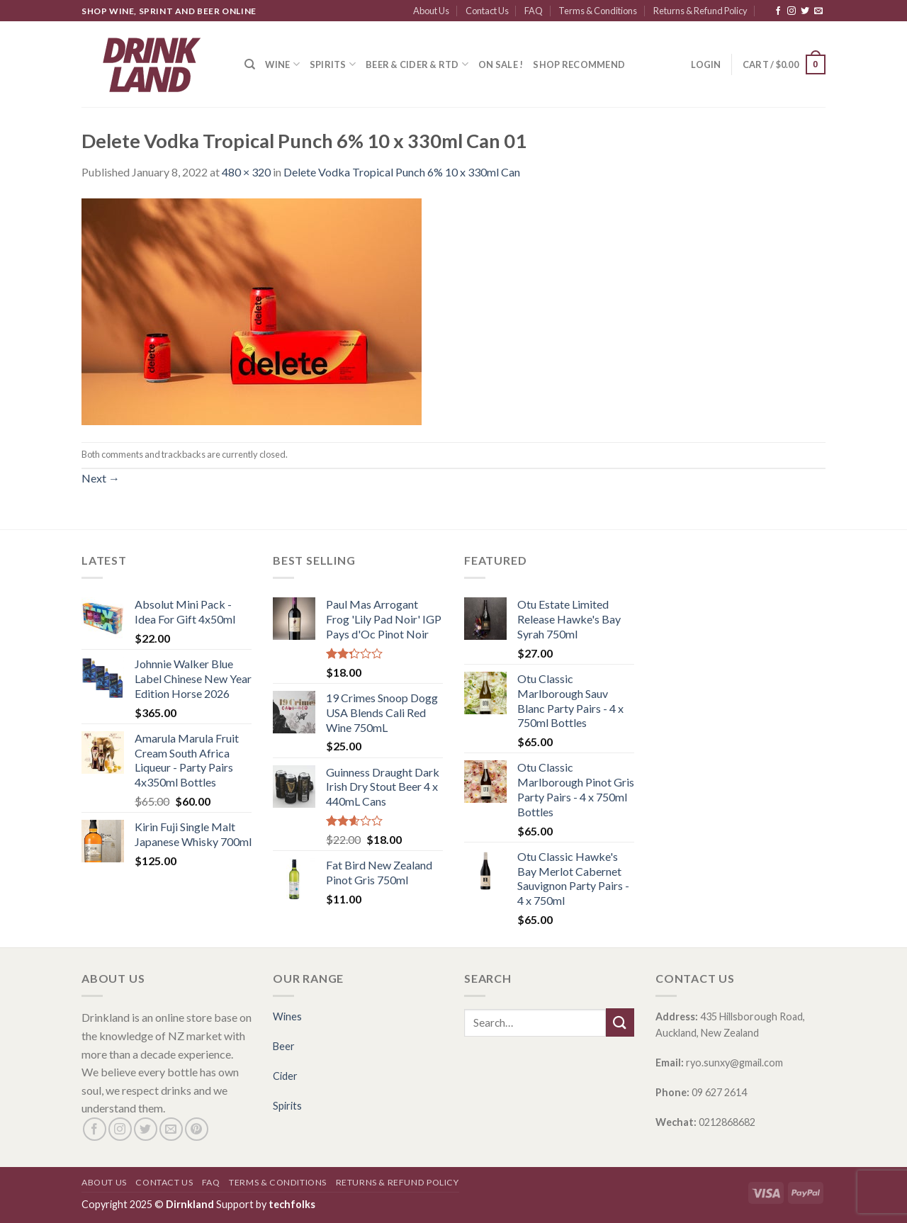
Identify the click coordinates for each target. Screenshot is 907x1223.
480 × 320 (246, 172)
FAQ (533, 10)
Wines (287, 1016)
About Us (431, 10)
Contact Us (487, 10)
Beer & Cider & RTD (417, 64)
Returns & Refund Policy (700, 10)
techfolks (292, 1204)
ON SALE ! (500, 64)
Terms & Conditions (597, 10)
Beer (284, 1046)
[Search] (249, 64)
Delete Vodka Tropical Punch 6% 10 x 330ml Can (401, 172)
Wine (282, 64)
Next (100, 478)
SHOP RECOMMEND (579, 64)
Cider (285, 1076)
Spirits (333, 64)
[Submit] (620, 1022)
